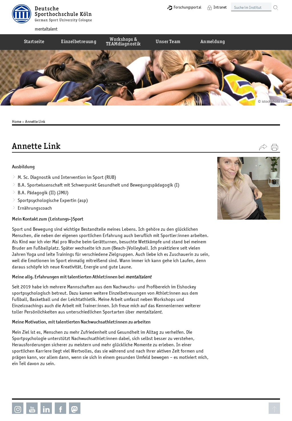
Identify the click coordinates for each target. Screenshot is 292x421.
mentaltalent (46, 28)
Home (16, 121)
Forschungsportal (187, 7)
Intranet (220, 7)
